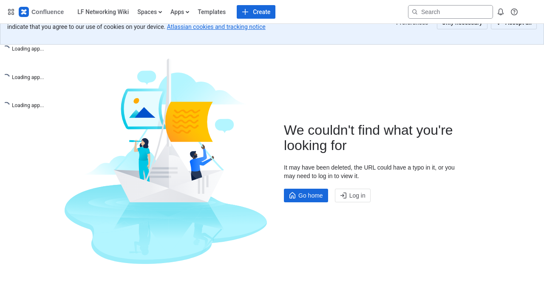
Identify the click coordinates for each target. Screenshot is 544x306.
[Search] (450, 12)
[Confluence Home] (41, 12)
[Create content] (196, 12)
